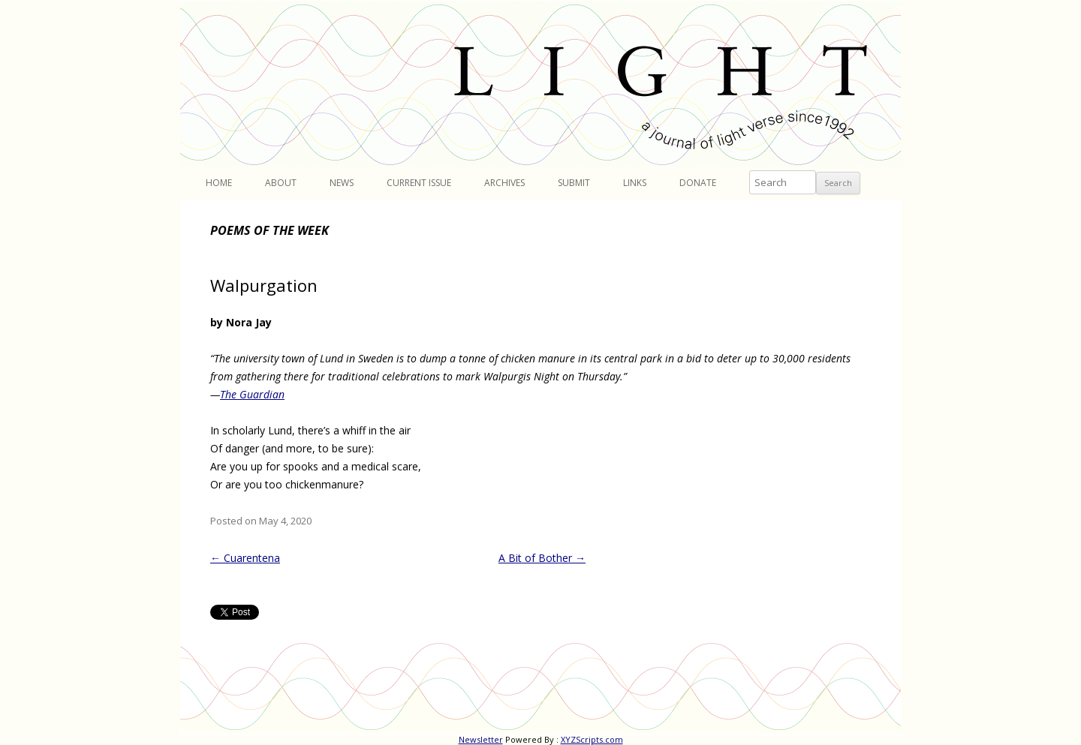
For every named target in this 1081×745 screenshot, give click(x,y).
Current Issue (419, 182)
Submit (574, 182)
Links (634, 182)
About (281, 182)
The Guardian (252, 394)
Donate (697, 182)
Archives (504, 182)
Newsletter (481, 739)
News (342, 182)
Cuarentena (245, 558)
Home (219, 182)
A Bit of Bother (542, 558)
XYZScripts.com (592, 739)
